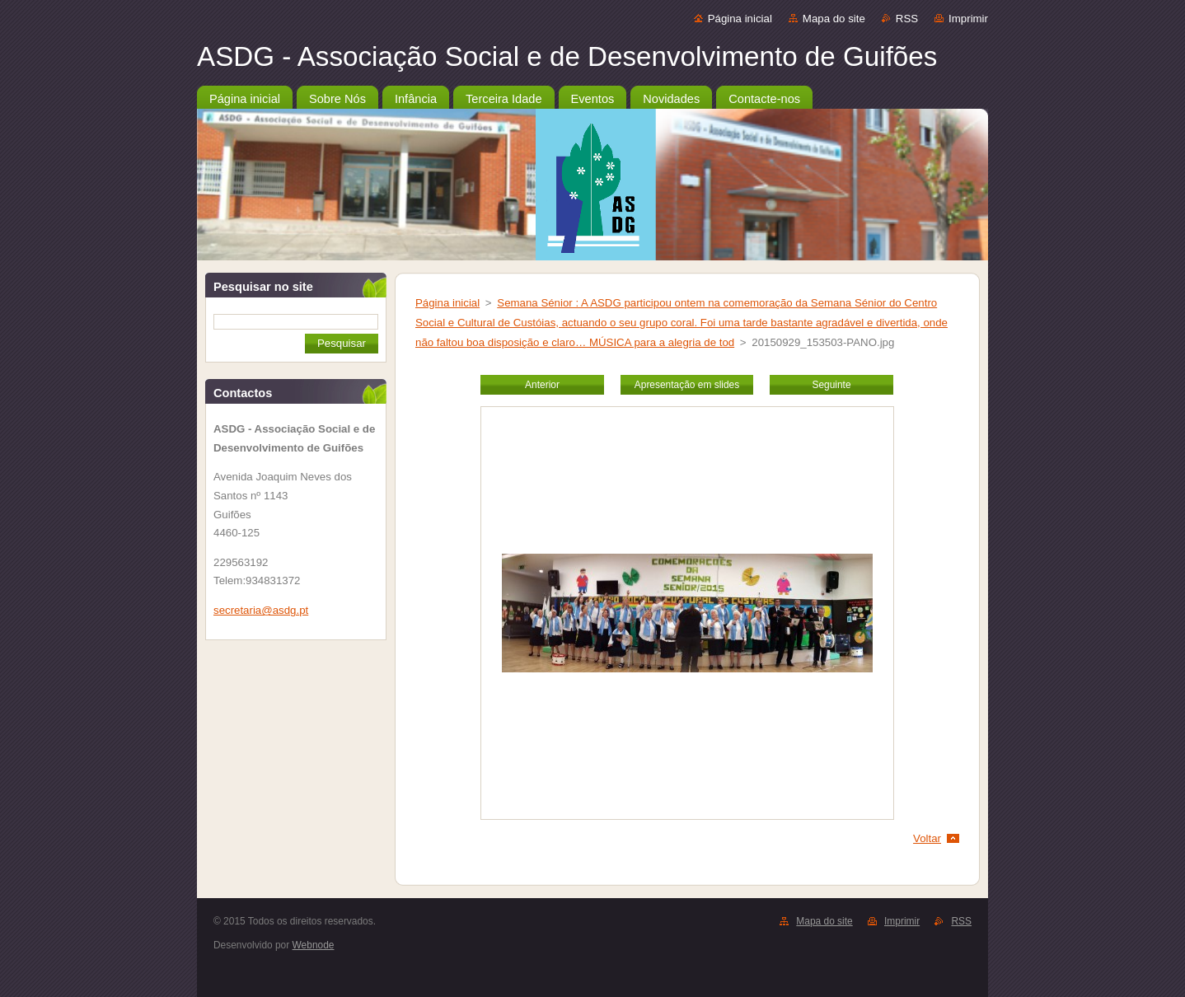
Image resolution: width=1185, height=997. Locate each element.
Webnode (314, 945)
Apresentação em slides (687, 385)
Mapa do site (834, 18)
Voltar (927, 838)
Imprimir (968, 18)
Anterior (542, 385)
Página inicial (740, 18)
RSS (907, 18)
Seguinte (831, 385)
